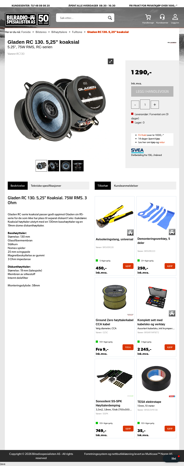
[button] (171, 458)
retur (162, 142)
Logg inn (175, 22)
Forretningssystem (95, 454)
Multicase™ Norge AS (158, 454)
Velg (128, 347)
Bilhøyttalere (59, 32)
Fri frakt (142, 134)
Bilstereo (41, 32)
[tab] (18, 186)
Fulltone (77, 32)
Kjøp (152, 91)
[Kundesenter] (162, 17)
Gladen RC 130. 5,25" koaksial (108, 32)
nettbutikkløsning (123, 454)
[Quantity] (145, 104)
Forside (26, 32)
